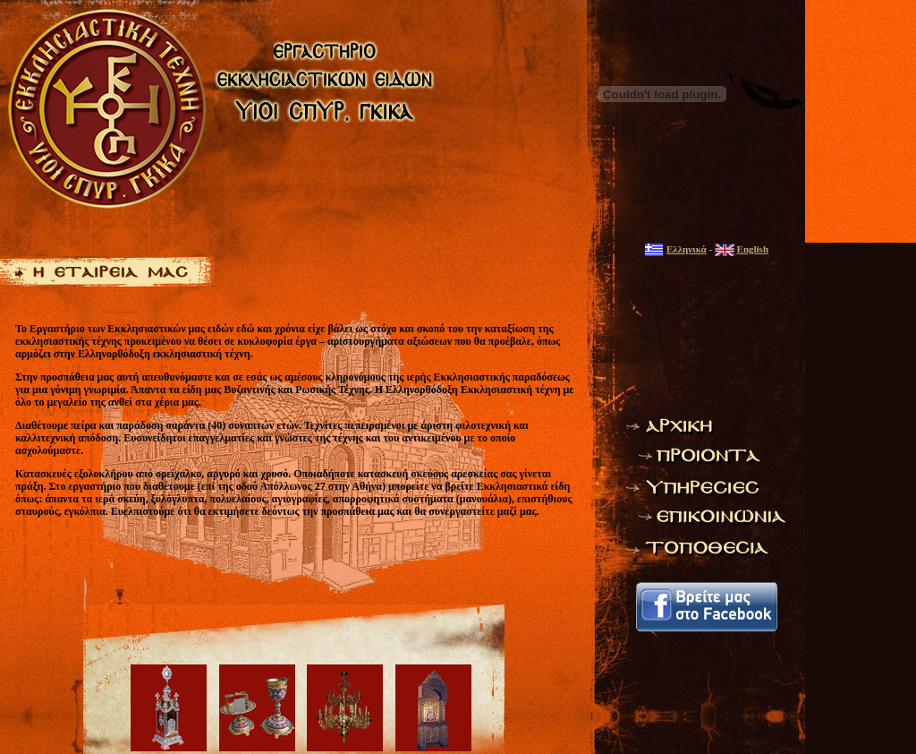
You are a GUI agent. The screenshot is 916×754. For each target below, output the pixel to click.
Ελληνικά (686, 249)
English (752, 249)
